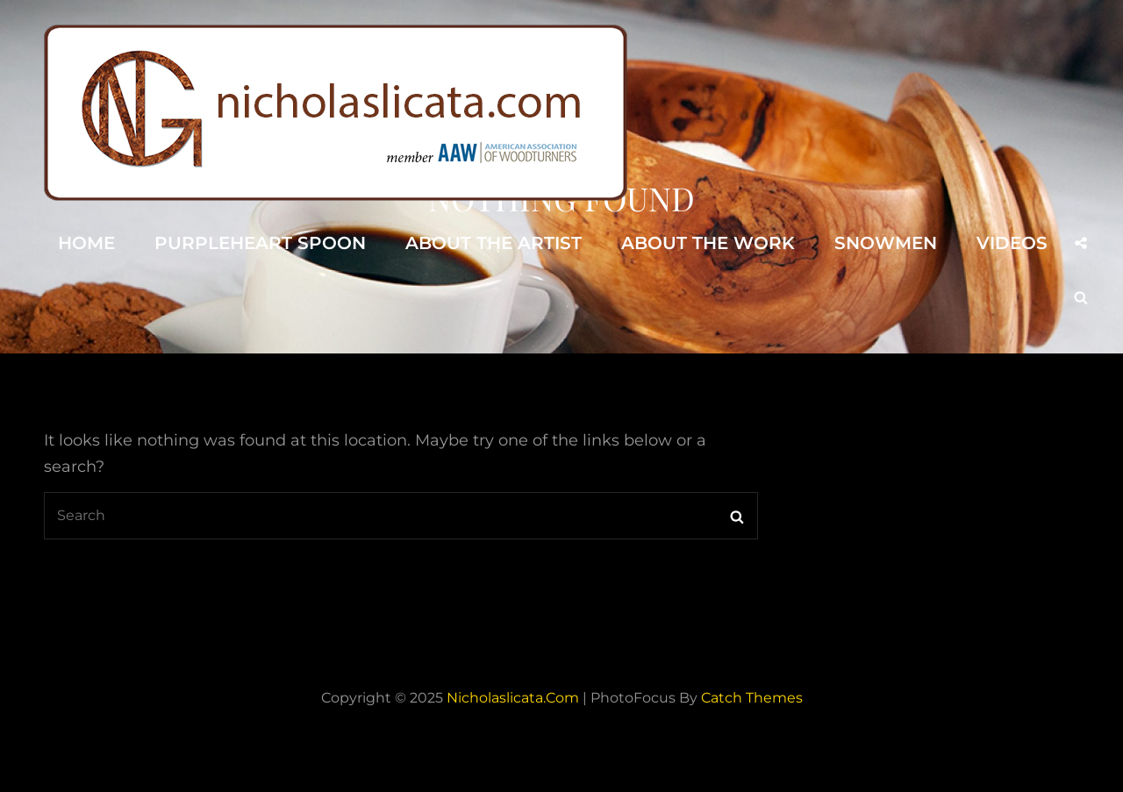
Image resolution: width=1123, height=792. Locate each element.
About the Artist (493, 242)
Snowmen (885, 242)
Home (86, 242)
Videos (1012, 242)
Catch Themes (752, 697)
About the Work (708, 242)
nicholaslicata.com (513, 697)
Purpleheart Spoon (260, 242)
